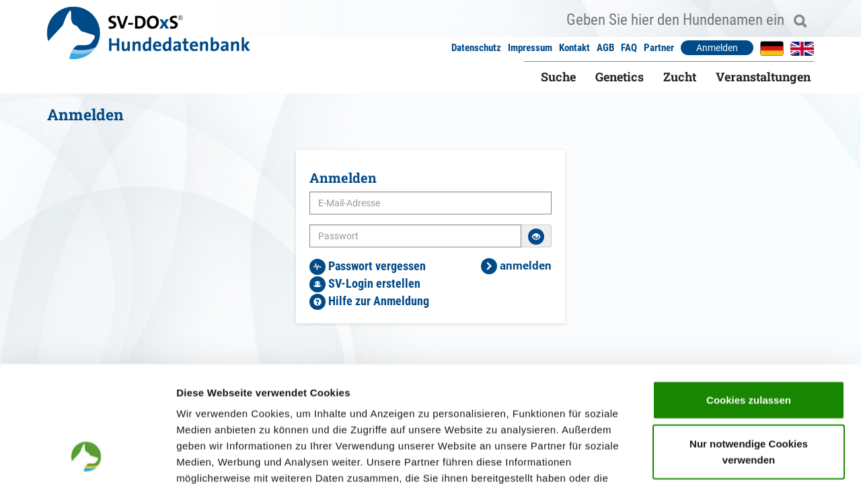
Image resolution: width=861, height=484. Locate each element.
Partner (659, 48)
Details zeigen (715, 457)
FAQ (629, 48)
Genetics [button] (619, 77)
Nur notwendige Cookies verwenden (748, 345)
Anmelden (717, 47)
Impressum (530, 48)
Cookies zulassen (748, 292)
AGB (605, 48)
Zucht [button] (679, 77)
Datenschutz (476, 48)
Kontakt (574, 48)
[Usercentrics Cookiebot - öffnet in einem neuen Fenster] (87, 458)
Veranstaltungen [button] (763, 77)
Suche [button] (558, 77)
